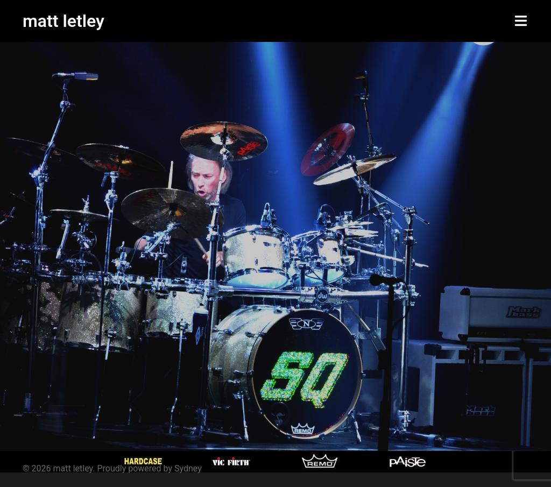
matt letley (63, 21)
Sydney (188, 468)
